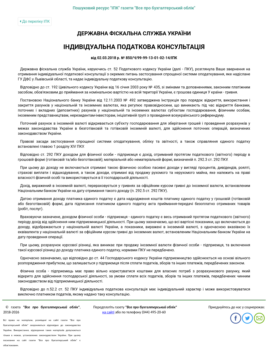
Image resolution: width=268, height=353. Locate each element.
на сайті (108, 312)
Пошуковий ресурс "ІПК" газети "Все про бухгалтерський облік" (134, 7)
